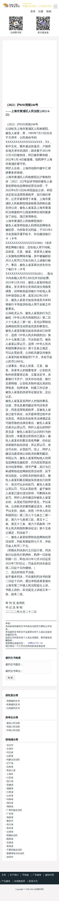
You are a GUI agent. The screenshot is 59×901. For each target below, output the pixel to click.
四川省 (10, 824)
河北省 (10, 752)
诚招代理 (49, 875)
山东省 (10, 796)
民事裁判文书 (13, 704)
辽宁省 (10, 763)
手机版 (25, 875)
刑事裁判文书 (13, 701)
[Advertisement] (29, 69)
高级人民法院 (13, 727)
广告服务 (37, 875)
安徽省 (10, 785)
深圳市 (10, 857)
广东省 (10, 814)
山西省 (10, 756)
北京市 (10, 745)
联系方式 (33, 881)
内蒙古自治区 (13, 759)
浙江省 (10, 781)
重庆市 (10, 821)
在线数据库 (19, 881)
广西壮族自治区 (14, 810)
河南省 (10, 799)
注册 (40, 11)
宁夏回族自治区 (14, 850)
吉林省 (10, 767)
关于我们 (14, 875)
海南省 (10, 817)
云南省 (10, 832)
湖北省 (10, 803)
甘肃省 (10, 842)
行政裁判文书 (13, 708)
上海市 (10, 774)
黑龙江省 (11, 770)
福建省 (10, 788)
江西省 (10, 792)
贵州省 (10, 828)
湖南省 (10, 806)
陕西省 (10, 839)
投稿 (48, 11)
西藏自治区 (12, 835)
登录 (32, 11)
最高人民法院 (13, 723)
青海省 (10, 846)
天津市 (10, 749)
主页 (4, 875)
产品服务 (6, 881)
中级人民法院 (13, 730)
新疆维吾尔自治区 (15, 853)
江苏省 (10, 777)
